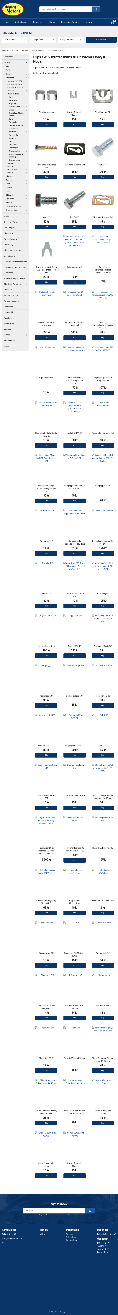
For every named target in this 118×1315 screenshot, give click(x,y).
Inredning (18, 131)
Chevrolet (17, 77)
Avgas (11, 97)
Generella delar (17, 210)
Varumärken (16, 323)
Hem (7, 22)
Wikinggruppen (64, 1312)
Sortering (37, 73)
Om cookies (71, 1240)
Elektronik (18, 122)
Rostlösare (8, 306)
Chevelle (17, 90)
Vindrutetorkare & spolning (16, 155)
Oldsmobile (17, 195)
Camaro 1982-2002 (17, 84)
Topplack (8, 318)
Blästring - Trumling (16, 222)
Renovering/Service (69, 22)
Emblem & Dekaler (18, 125)
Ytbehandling (16, 340)
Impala (17, 166)
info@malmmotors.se (12, 1238)
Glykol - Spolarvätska (12, 250)
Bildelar (16, 62)
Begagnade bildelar (17, 206)
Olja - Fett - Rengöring (16, 284)
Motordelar (18, 144)
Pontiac (17, 202)
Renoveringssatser (11, 301)
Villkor (42, 1234)
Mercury (17, 191)
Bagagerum (13, 100)
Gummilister (14, 128)
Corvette (17, 163)
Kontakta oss (21, 22)
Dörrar (11, 119)
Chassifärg (8, 233)
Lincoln (17, 187)
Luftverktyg (8, 272)
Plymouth (17, 198)
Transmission (18, 151)
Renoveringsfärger (11, 295)
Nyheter (51, 22)
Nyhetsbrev (71, 1237)
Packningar (13, 147)
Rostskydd (16, 312)
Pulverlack (8, 289)
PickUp (17, 172)
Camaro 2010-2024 (17, 87)
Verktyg (16, 335)
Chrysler (17, 176)
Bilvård (16, 216)
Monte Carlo (17, 169)
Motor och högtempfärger (16, 278)
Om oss (69, 1234)
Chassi (18, 110)
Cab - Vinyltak (9, 227)
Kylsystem (18, 138)
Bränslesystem (18, 106)
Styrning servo (14, 160)
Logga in (88, 22)
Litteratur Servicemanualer (16, 267)
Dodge (17, 180)
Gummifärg (16, 244)
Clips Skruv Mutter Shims (16, 114)
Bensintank (8, 57)
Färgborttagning (10, 239)
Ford (17, 183)
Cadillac (17, 74)
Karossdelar (13, 135)
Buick (17, 70)
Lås (18, 141)
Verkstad (16, 329)
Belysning (18, 103)
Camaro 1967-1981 (17, 81)
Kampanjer (37, 22)
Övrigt (6, 346)
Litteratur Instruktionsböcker (16, 261)
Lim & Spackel (9, 256)
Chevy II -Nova (17, 94)
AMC (17, 66)
